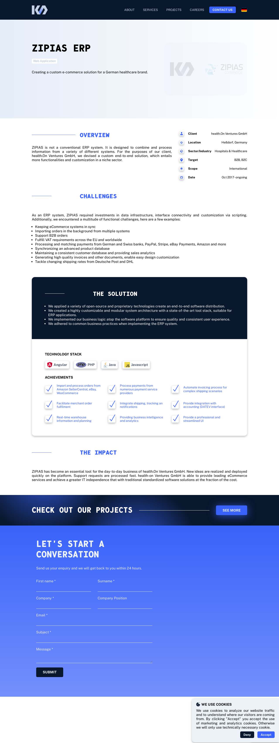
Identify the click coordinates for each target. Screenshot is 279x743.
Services (150, 10)
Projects (173, 10)
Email (42, 615)
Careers (197, 10)
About (129, 10)
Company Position (112, 598)
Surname (106, 581)
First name (46, 581)
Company (45, 598)
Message (44, 649)
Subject (43, 632)
